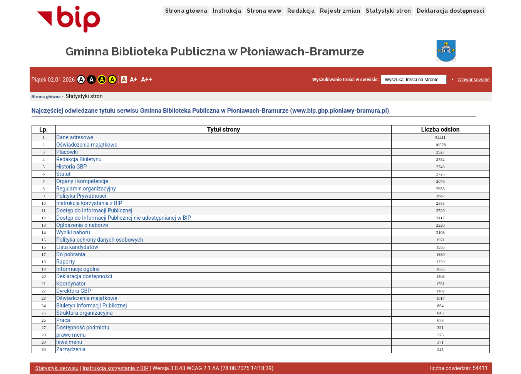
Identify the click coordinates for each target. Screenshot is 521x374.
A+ (133, 79)
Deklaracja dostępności (450, 11)
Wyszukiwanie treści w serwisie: (345, 79)
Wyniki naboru (73, 232)
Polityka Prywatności (81, 196)
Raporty (65, 262)
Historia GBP (71, 167)
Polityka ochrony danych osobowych (99, 240)
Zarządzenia (70, 349)
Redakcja (301, 11)
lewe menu (69, 342)
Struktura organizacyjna (84, 313)
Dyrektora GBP (73, 291)
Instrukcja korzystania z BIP (89, 203)
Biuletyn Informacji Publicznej (91, 305)
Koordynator (70, 283)
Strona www (264, 11)
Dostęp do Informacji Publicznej (94, 210)
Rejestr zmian (340, 11)
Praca (63, 320)
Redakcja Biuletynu (79, 159)
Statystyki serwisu (57, 368)
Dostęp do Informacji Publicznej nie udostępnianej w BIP (123, 218)
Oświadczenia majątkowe (86, 145)
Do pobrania (70, 254)
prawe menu (71, 335)
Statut (63, 174)
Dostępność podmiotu (82, 327)
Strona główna (186, 11)
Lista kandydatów (77, 247)
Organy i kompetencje (82, 181)
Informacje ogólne (78, 269)
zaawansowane (474, 79)
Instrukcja (227, 11)
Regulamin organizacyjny (86, 188)
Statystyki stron (388, 11)
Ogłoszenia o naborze (82, 225)
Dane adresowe (74, 137)
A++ (146, 79)
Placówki (67, 152)
